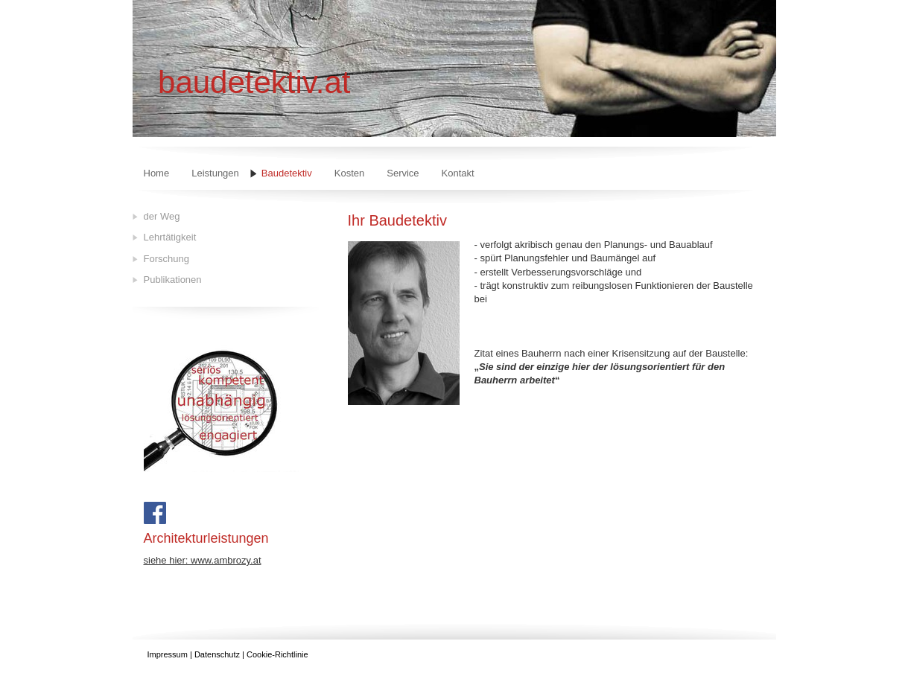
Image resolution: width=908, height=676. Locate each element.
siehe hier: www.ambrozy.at (202, 560)
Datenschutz (217, 654)
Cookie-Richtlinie (277, 654)
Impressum (167, 654)
